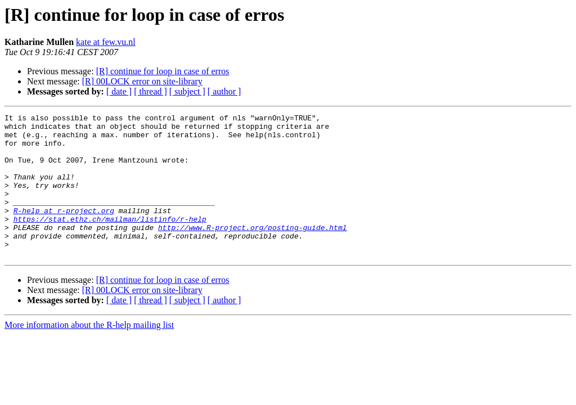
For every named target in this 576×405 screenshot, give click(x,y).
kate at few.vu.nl (106, 42)
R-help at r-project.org (64, 231)
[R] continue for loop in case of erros (163, 71)
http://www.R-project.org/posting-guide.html (252, 251)
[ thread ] (150, 91)
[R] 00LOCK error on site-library (142, 81)
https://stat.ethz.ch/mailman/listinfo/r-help (110, 241)
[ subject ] (187, 91)
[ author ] (224, 91)
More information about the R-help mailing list (89, 353)
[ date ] (119, 91)
